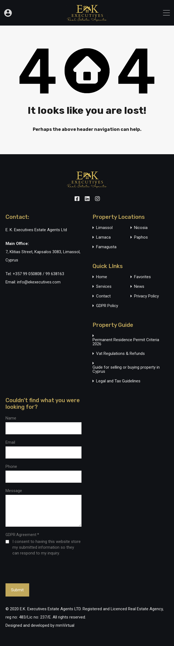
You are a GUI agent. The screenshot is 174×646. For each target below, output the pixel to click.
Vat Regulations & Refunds (120, 354)
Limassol (104, 228)
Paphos (141, 237)
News (139, 287)
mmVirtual (65, 625)
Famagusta (106, 247)
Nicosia (141, 228)
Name (11, 418)
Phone (11, 466)
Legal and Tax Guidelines (118, 381)
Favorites (142, 277)
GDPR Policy (107, 306)
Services (104, 287)
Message (14, 490)
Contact (103, 296)
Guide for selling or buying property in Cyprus (126, 369)
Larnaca (103, 237)
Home (101, 277)
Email (10, 442)
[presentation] (36, 569)
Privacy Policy (146, 296)
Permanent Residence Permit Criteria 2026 (126, 342)
